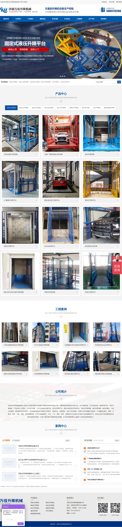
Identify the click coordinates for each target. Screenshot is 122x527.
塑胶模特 (38, 486)
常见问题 (111, 2)
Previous (12, 51)
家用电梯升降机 (109, 108)
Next (110, 51)
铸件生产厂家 (9, 486)
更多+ (67, 440)
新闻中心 (61, 426)
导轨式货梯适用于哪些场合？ (96, 479)
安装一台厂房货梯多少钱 (94, 469)
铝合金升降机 (49, 108)
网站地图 (119, 2)
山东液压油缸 (43, 486)
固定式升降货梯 (23, 82)
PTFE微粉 (26, 486)
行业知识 (16, 440)
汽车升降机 (55, 82)
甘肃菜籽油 (16, 486)
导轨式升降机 (11, 108)
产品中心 (61, 93)
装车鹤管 (21, 486)
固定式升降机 (23, 108)
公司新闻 (6, 440)
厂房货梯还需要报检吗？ (94, 458)
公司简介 (61, 391)
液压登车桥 (86, 108)
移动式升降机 (13, 82)
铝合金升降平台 (65, 82)
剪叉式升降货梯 (45, 82)
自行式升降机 (61, 108)
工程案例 (61, 309)
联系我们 (104, 2)
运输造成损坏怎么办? (93, 448)
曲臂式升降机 (74, 108)
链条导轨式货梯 (34, 82)
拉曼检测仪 (32, 486)
